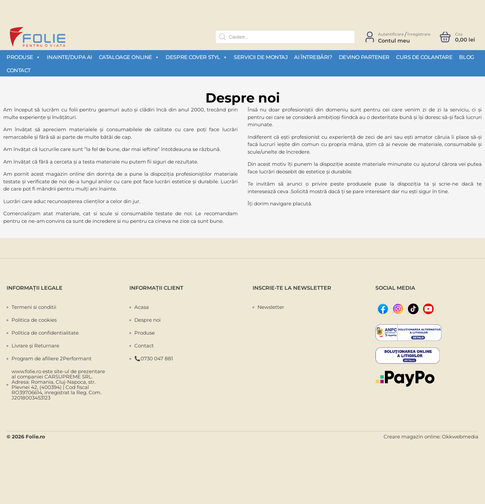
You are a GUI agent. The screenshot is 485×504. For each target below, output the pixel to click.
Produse (23, 57)
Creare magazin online (412, 436)
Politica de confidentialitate (45, 333)
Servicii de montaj (260, 57)
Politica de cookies (34, 320)
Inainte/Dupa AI (69, 57)
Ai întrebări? (313, 57)
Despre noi (147, 320)
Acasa (141, 307)
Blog (466, 57)
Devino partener (364, 57)
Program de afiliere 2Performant (52, 358)
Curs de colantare (424, 57)
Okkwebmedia (460, 436)
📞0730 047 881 (153, 358)
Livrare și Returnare (35, 345)
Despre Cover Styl (196, 57)
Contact (19, 70)
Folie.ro (35, 436)
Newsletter (270, 307)
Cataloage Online (129, 57)
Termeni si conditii (34, 307)
